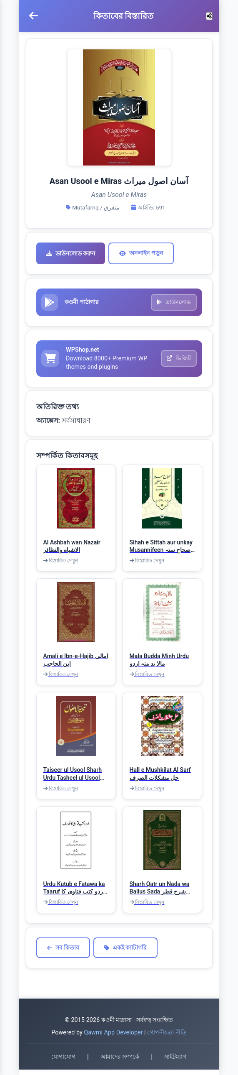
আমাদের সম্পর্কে (119, 1062)
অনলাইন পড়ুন (141, 253)
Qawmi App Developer (113, 1038)
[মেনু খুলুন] (33, 16)
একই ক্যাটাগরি (125, 953)
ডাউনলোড (172, 304)
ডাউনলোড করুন (70, 253)
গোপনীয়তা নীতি (167, 1038)
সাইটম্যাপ (175, 1062)
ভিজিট (177, 363)
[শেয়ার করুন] (209, 16)
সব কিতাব (63, 953)
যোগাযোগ (63, 1062)
